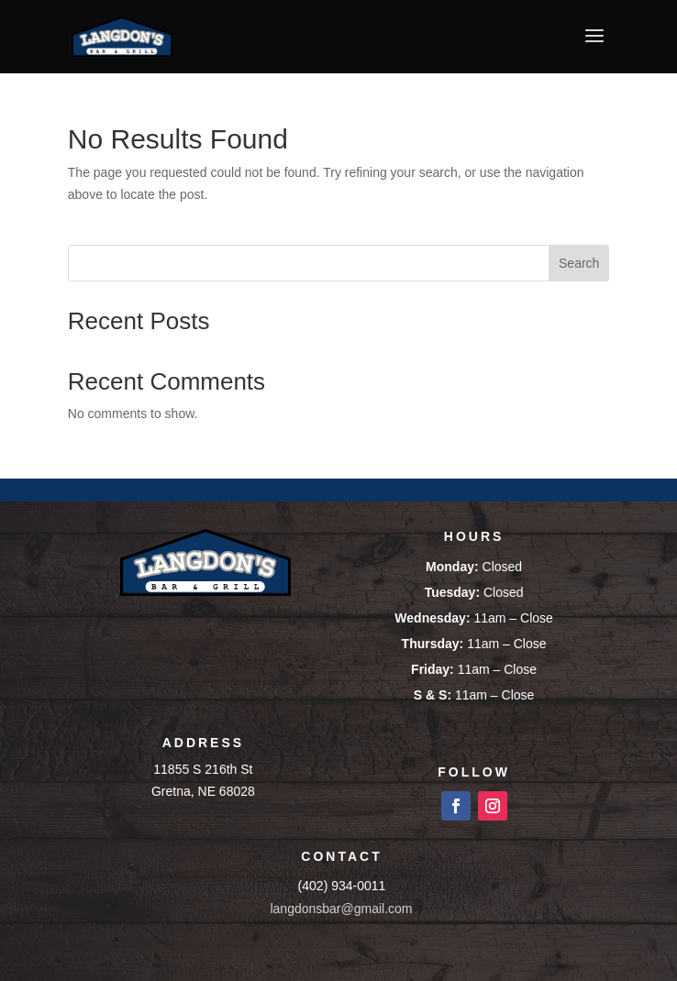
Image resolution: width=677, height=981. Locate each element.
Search (579, 263)
